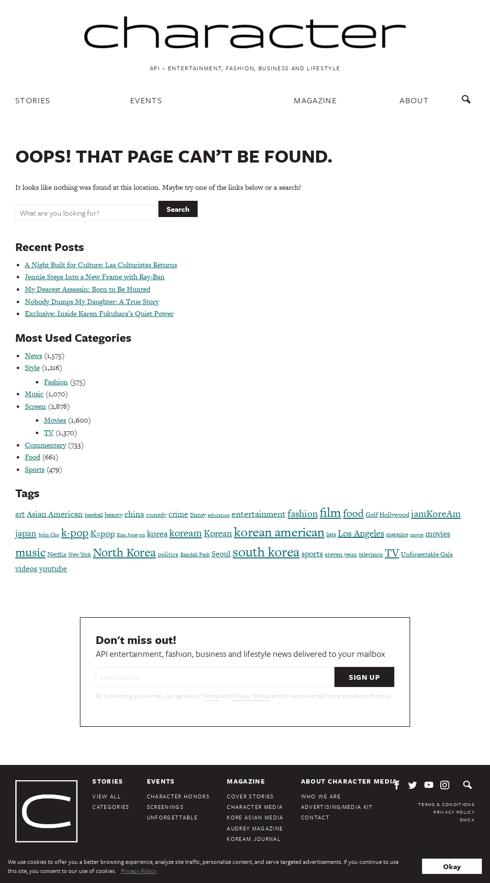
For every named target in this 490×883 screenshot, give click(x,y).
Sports (35, 469)
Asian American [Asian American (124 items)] (55, 514)
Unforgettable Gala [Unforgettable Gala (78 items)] (427, 554)
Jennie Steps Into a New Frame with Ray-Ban (95, 277)
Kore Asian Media (255, 817)
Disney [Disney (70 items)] (198, 515)
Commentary (45, 445)
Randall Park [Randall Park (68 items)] (195, 554)
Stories (32, 100)
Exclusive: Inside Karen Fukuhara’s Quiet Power (99, 313)
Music (34, 394)
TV (49, 432)
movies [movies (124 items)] (437, 533)
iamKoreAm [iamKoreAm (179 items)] (436, 513)
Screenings (165, 807)
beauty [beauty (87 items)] (113, 514)
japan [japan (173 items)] (25, 533)
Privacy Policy (454, 811)
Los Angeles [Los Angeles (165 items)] (361, 533)
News (33, 355)
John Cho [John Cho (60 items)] (48, 534)
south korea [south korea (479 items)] (266, 552)
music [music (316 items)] (30, 552)
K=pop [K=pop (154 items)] (102, 533)
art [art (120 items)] (20, 514)
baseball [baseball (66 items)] (94, 515)
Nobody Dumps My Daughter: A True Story (92, 301)
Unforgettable (172, 817)
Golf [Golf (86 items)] (372, 514)
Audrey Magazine (255, 828)
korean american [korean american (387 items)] (279, 532)
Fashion (56, 382)
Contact (315, 817)
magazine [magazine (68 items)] (397, 534)
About (414, 100)
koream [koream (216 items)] (185, 533)
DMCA (467, 819)
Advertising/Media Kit (337, 807)
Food (32, 457)
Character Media (255, 807)
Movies (55, 420)
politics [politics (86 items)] (168, 554)
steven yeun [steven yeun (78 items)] (341, 554)
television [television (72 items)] (371, 554)
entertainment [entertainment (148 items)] (259, 514)
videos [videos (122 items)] (26, 568)
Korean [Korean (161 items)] (218, 533)
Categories (110, 807)
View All (106, 796)
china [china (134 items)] (134, 514)
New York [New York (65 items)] (79, 554)
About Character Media (349, 781)
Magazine (315, 100)
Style (32, 367)
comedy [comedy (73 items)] (156, 515)
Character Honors (178, 796)
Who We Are (321, 796)
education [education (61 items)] (219, 515)
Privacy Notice (251, 695)
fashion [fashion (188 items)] (303, 513)
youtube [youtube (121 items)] (53, 568)
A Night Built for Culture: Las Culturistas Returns (101, 265)
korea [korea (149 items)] (157, 533)
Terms (211, 695)
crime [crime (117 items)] (178, 514)
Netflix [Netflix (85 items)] (57, 554)
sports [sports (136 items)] (312, 553)
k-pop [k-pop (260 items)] (75, 532)
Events (146, 100)
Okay (452, 866)
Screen (35, 406)
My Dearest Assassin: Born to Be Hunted (87, 289)
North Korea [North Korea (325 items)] (124, 552)
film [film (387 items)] (330, 512)
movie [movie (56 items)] (416, 534)
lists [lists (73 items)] (331, 534)
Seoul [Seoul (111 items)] (221, 553)
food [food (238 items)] (353, 513)
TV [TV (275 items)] (392, 552)
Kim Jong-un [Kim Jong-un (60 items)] (131, 534)
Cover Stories (250, 796)
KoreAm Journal (254, 839)
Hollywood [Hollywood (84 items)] (394, 514)
